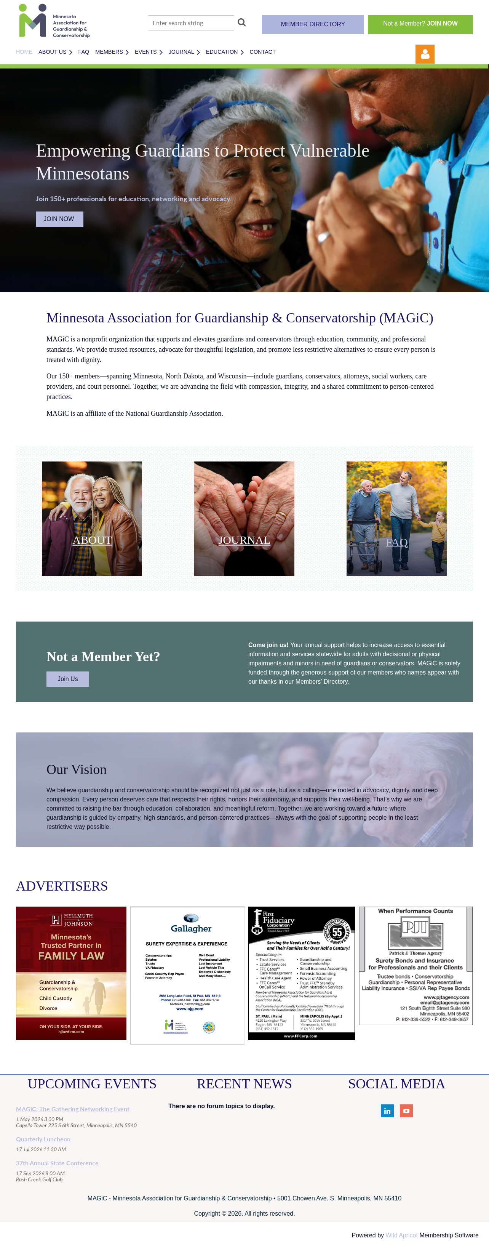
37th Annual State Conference (57, 1162)
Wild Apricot (401, 1235)
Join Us (68, 679)
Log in (425, 54)
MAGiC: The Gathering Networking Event (72, 1108)
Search (241, 22)
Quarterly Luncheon (43, 1138)
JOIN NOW (59, 219)
